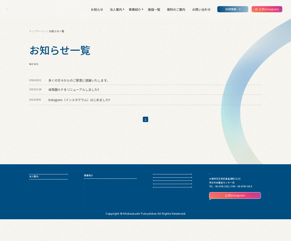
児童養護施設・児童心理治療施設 (101, 191)
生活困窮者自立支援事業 (96, 187)
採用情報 (157, 204)
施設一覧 (154, 9)
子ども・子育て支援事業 (96, 205)
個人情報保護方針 (183, 223)
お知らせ (97, 9)
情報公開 (33, 205)
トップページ (37, 31)
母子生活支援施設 (93, 196)
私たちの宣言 (36, 201)
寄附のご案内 (176, 9)
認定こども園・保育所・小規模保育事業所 (106, 201)
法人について (36, 196)
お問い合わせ (201, 9)
